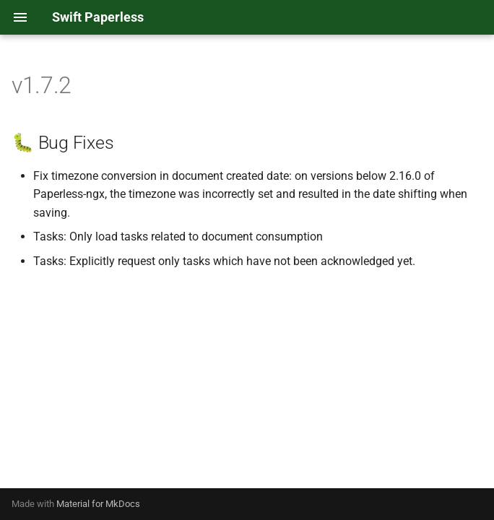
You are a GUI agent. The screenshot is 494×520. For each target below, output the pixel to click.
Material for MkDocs (98, 503)
